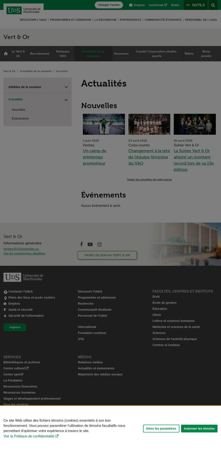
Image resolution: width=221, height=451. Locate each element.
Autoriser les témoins (199, 428)
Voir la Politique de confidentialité (28, 436)
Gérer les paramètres (161, 428)
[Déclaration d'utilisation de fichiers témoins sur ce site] (110, 428)
